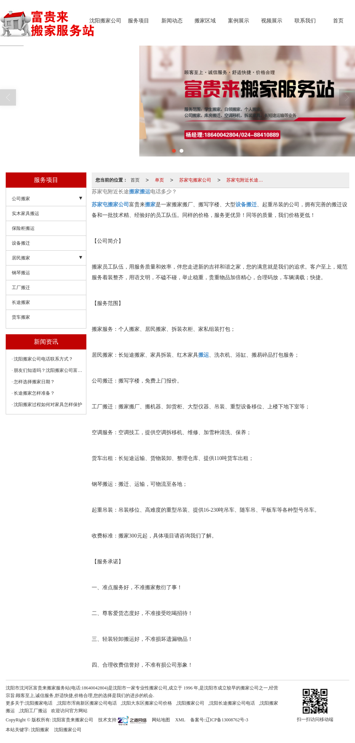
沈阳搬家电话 (39, 703)
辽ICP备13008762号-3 (226, 719)
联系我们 (305, 21)
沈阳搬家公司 (105, 21)
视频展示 (271, 21)
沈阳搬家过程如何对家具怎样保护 (48, 404)
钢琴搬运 (21, 272)
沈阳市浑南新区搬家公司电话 (87, 703)
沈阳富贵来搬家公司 (72, 719)
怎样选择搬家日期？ (34, 381)
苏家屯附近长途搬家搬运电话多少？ (246, 180)
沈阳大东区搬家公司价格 (147, 703)
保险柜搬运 (23, 228)
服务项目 (138, 21)
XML (180, 719)
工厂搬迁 (21, 287)
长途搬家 (21, 302)
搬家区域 (205, 21)
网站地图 (161, 719)
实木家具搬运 (25, 213)
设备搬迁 (21, 243)
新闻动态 (172, 21)
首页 (338, 21)
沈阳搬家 (40, 729)
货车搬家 (21, 317)
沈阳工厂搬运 (33, 710)
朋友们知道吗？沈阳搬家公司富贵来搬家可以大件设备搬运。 (48, 370)
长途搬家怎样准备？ (34, 393)
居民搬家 (21, 258)
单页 (159, 180)
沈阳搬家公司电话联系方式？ (43, 359)
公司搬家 (21, 198)
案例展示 (238, 21)
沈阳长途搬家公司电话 (232, 703)
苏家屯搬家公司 (195, 180)
